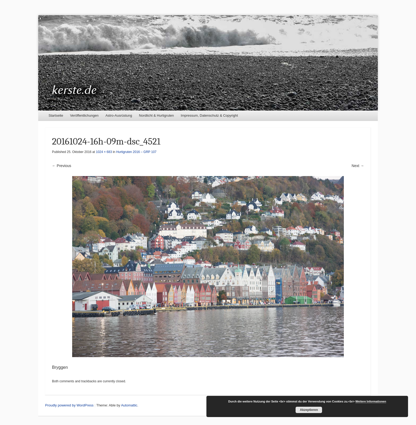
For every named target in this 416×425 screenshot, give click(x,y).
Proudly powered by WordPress (69, 405)
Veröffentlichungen (84, 115)
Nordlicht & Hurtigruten (156, 115)
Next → (358, 166)
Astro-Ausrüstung (118, 115)
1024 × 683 (104, 152)
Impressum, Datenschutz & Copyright (209, 115)
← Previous (61, 166)
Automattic (129, 405)
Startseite (56, 115)
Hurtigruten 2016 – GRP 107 (136, 152)
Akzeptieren (309, 410)
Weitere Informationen (371, 401)
